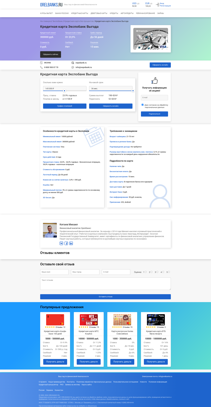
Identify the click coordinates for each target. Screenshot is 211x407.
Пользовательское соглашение (125, 382)
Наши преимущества (56, 382)
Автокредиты (127, 13)
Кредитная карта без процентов (78, 21)
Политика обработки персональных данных (93, 382)
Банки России (62, 13)
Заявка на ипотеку (72, 385)
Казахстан (59, 390)
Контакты (71, 382)
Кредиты (114, 13)
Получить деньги (55, 361)
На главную (45, 21)
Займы (160, 13)
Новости (143, 382)
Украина (49, 390)
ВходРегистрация (165, 4)
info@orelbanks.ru (165, 376)
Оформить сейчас (50, 54)
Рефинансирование (145, 13)
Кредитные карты (79, 13)
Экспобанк (58, 21)
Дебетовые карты (99, 13)
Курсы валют (46, 13)
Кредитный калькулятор (48, 385)
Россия (41, 390)
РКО (61, 385)
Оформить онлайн (160, 65)
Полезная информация (158, 382)
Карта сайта (87, 385)
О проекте (43, 382)
